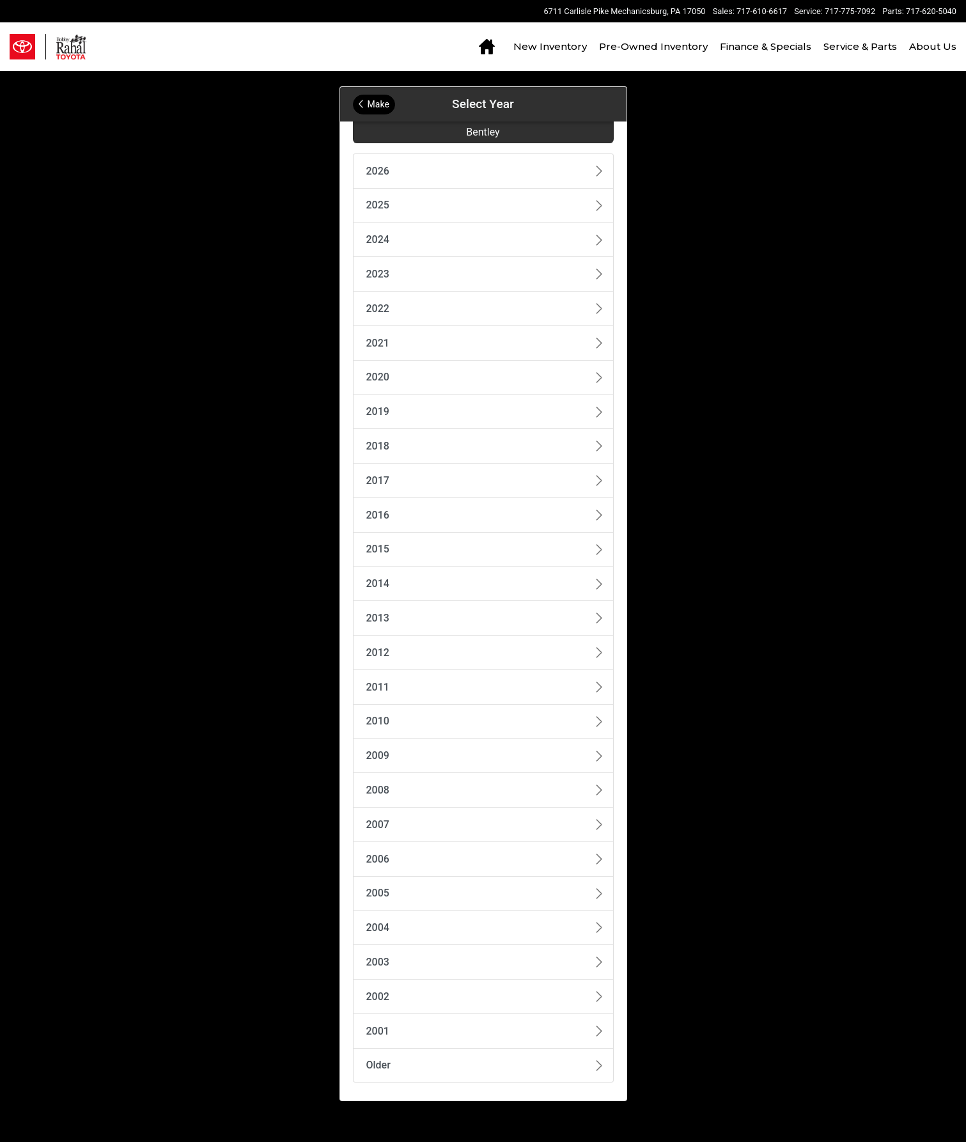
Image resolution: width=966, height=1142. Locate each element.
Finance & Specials (765, 46)
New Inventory (550, 46)
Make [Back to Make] (374, 104)
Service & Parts (860, 46)
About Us (932, 46)
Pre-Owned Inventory (653, 46)
